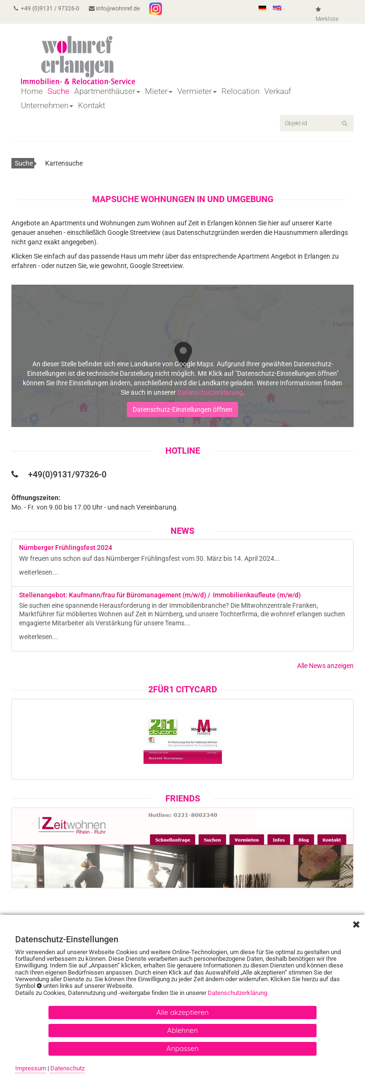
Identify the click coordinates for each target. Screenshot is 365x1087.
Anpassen (182, 1048)
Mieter (159, 91)
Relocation (240, 91)
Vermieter (197, 91)
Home (32, 91)
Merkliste (327, 14)
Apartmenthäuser (107, 91)
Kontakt (91, 105)
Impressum (30, 1068)
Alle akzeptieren (182, 1012)
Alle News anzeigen (325, 665)
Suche (58, 91)
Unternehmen (47, 105)
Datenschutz (67, 1068)
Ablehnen (182, 1030)
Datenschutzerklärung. (239, 992)
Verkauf (277, 91)
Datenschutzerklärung (210, 392)
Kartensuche (64, 163)
